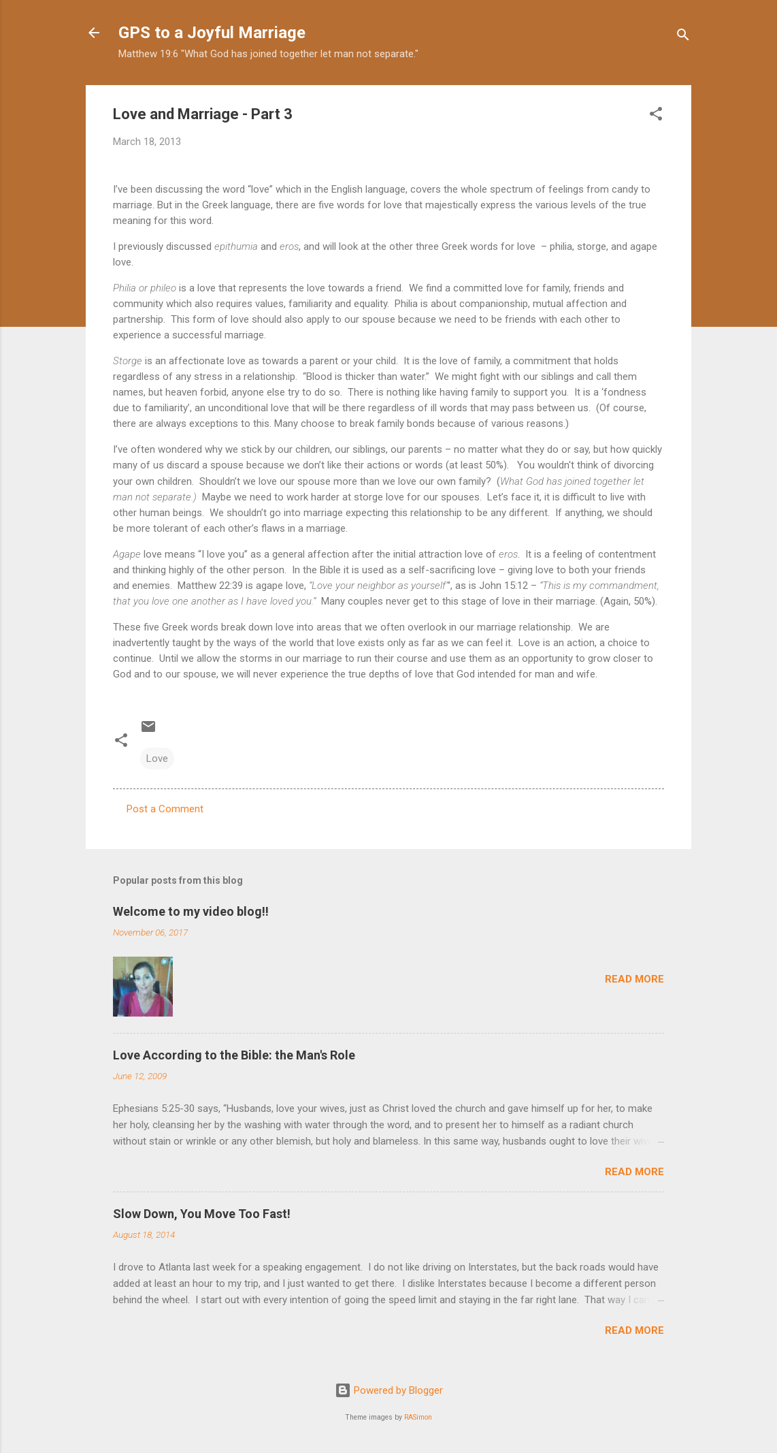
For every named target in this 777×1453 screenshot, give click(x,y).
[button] (656, 116)
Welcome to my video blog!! (191, 911)
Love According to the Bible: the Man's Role (234, 1055)
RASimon (418, 1417)
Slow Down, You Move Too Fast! (202, 1214)
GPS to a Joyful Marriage (211, 32)
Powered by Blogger (389, 1390)
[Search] (683, 37)
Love (157, 758)
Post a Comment (165, 809)
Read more (634, 979)
